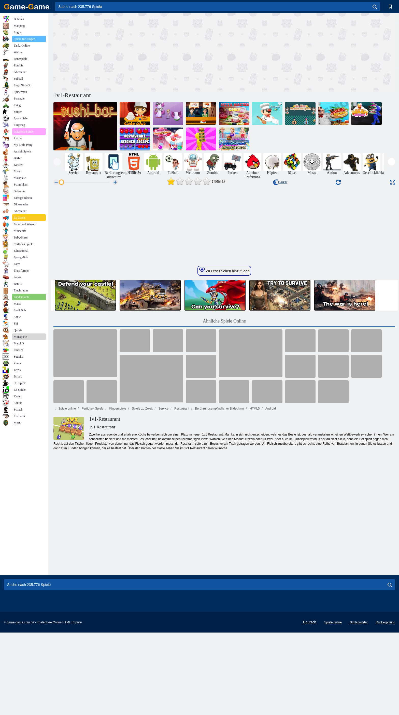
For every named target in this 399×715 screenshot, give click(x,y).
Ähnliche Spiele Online (224, 476)
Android (270, 564)
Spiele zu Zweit (142, 564)
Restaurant (181, 564)
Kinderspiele (117, 564)
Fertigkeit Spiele (92, 564)
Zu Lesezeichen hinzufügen (224, 426)
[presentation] (57, 161)
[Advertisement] (139, 51)
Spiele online (67, 564)
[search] (374, 6)
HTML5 (254, 564)
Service (163, 564)
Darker (280, 182)
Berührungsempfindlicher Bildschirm (219, 564)
